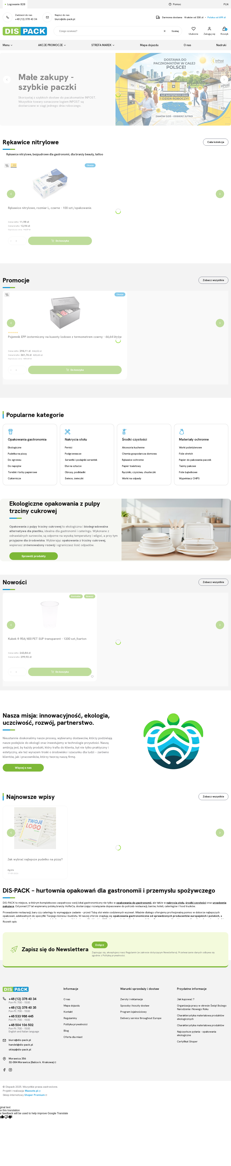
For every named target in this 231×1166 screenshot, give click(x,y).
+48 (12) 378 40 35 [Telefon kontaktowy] (22, 1007)
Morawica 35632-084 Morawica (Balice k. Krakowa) (31, 1060)
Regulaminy (70, 1018)
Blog (66, 1030)
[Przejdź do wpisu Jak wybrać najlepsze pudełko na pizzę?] (35, 828)
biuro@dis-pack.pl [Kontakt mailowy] (20, 1040)
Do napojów (14, 466)
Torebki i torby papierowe (22, 472)
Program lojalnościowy (133, 1012)
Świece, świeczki (74, 478)
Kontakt (68, 1012)
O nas (67, 999)
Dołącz (99, 945)
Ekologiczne (14, 447)
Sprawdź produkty (34, 556)
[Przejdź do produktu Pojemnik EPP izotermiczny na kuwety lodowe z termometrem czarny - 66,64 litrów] (65, 312)
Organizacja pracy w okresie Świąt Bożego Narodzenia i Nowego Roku (201, 1007)
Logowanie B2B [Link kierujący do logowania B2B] (16, 4)
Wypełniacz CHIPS (189, 478)
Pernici (68, 447)
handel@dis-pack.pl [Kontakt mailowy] (21, 1044)
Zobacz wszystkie (213, 280)
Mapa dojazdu (72, 1005)
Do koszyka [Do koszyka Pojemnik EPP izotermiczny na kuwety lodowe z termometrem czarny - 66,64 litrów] (75, 369)
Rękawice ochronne (133, 460)
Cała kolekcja (215, 142)
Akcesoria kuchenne (133, 447)
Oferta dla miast (73, 1037)
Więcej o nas (23, 767)
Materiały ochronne (194, 439)
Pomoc (175, 4)
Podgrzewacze (73, 453)
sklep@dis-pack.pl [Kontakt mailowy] (20, 1049)
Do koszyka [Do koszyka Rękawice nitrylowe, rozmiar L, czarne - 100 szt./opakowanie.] (60, 240)
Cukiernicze (14, 478)
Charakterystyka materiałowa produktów (200, 1025)
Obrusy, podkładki (75, 472)
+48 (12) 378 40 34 (26, 19)
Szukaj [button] (175, 31)
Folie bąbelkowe (188, 472)
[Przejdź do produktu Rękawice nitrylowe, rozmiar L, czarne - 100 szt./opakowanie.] (50, 183)
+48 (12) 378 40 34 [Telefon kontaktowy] (22, 999)
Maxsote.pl (31, 1091)
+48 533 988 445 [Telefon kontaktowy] (21, 1016)
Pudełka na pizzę (17, 453)
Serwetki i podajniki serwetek (81, 460)
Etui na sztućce (73, 466)
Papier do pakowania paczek (195, 460)
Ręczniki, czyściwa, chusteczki (139, 472)
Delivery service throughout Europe (140, 1018)
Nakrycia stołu (76, 439)
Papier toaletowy (131, 466)
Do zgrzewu (14, 460)
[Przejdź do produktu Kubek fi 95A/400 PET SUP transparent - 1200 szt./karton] (50, 614)
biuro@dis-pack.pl (65, 19)
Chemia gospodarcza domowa (139, 453)
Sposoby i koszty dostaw (134, 1005)
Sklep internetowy (24, 1095)
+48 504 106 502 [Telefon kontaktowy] (21, 1025)
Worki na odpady (131, 478)
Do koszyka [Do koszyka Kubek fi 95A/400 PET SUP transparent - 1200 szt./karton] (60, 671)
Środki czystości (134, 439)
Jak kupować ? (185, 999)
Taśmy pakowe (187, 466)
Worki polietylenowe (190, 447)
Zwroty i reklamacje (131, 999)
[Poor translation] (8, 1117)
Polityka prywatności (75, 1024)
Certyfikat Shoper (187, 1041)
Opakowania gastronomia (27, 439)
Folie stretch (186, 453)
